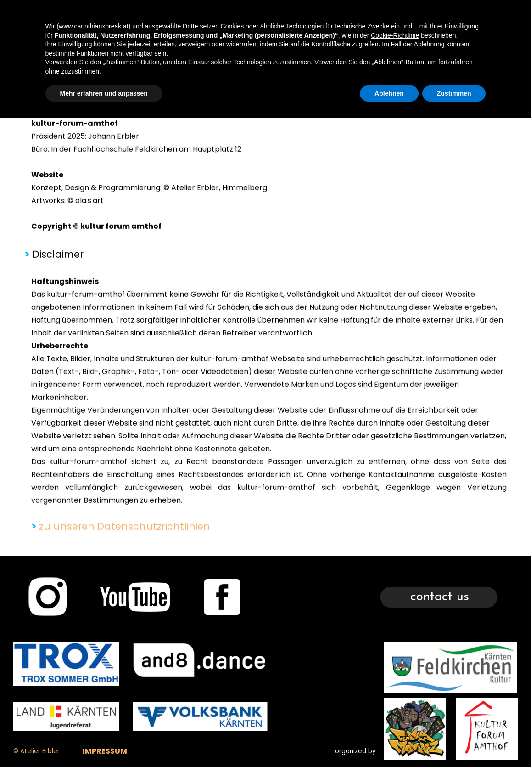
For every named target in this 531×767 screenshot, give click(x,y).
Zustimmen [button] (454, 741)
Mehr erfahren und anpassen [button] (104, 741)
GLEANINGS (494, 15)
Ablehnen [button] (389, 741)
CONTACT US (432, 15)
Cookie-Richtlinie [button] (395, 683)
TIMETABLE (370, 15)
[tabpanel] (265, 356)
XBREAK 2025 (307, 15)
